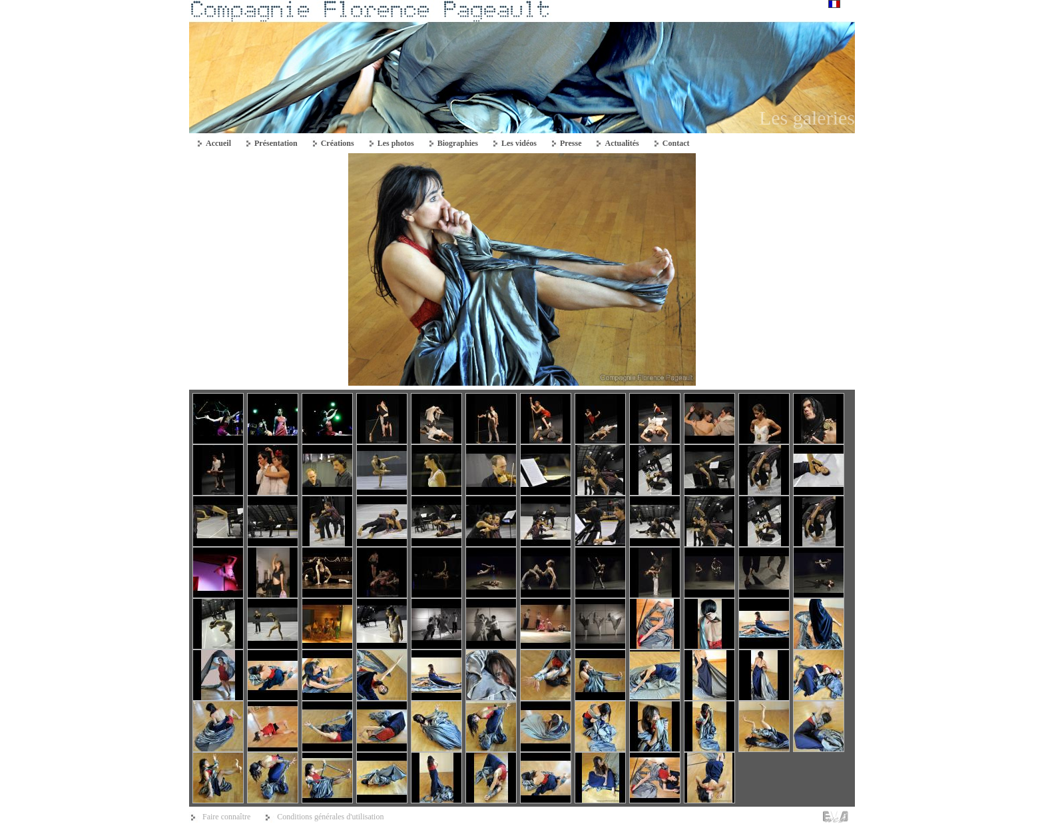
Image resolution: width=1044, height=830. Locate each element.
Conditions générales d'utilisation (330, 816)
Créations (337, 143)
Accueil (218, 143)
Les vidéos (519, 143)
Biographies (457, 143)
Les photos (396, 143)
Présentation (276, 143)
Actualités (622, 143)
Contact (676, 143)
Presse (570, 143)
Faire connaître (226, 816)
